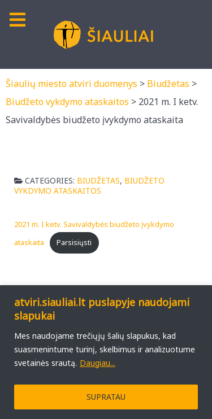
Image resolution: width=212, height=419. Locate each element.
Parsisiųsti (74, 242)
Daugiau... (97, 362)
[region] (106, 352)
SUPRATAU (106, 396)
